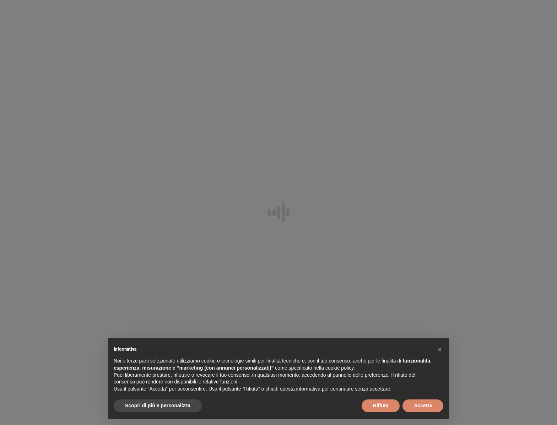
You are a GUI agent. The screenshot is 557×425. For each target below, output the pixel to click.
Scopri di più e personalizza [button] (157, 405)
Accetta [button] (423, 405)
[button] (439, 349)
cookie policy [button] (339, 368)
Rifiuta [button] (381, 405)
